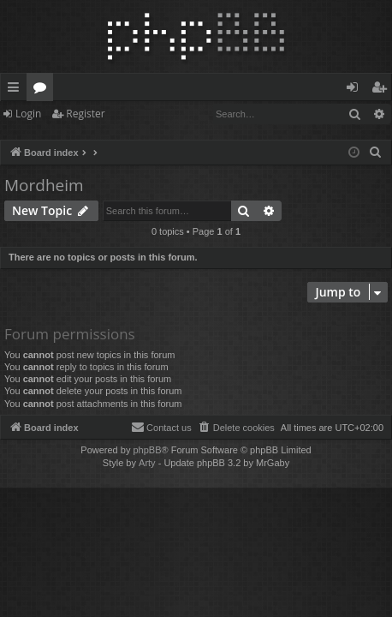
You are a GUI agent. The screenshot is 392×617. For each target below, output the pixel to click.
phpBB (147, 450)
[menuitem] (375, 152)
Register (85, 113)
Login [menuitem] (355, 90)
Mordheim (44, 185)
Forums (43, 90)
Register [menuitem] (382, 90)
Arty (147, 463)
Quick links (17, 90)
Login (28, 113)
